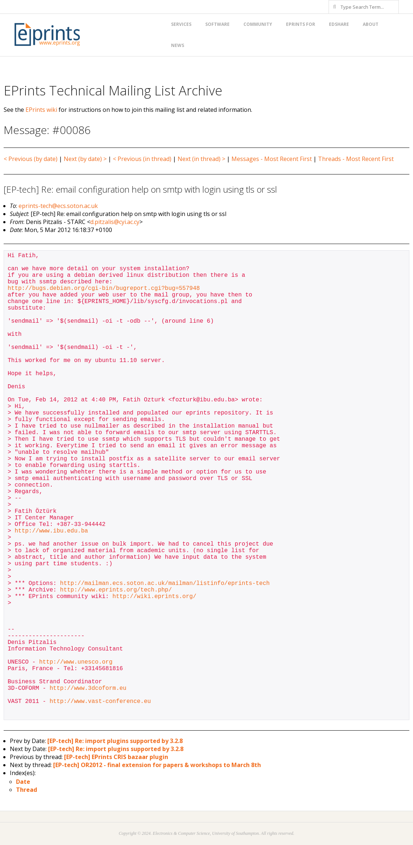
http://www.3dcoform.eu (87, 688)
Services (181, 24)
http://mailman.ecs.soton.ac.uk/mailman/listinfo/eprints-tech (165, 583)
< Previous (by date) (30, 159)
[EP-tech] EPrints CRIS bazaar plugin (116, 757)
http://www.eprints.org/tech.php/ (116, 590)
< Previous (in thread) (142, 159)
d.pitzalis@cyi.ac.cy (114, 222)
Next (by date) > (85, 159)
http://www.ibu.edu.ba (51, 531)
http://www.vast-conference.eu (100, 701)
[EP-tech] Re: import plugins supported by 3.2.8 (115, 741)
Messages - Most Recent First (271, 159)
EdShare (339, 24)
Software (217, 24)
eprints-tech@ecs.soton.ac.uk (58, 206)
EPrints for (300, 24)
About (370, 24)
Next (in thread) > (201, 159)
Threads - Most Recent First (356, 159)
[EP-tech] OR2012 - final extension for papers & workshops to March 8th (157, 765)
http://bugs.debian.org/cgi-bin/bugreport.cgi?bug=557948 (104, 288)
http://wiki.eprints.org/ (154, 596)
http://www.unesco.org (75, 662)
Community (257, 24)
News (177, 45)
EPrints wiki (41, 110)
